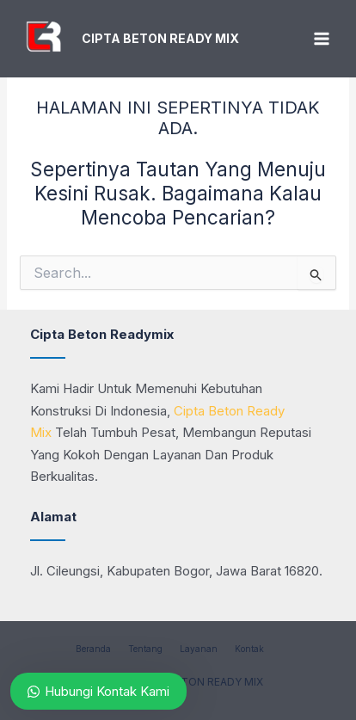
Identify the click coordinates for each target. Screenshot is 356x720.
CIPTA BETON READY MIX (160, 38)
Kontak (249, 648)
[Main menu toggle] (321, 39)
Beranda (93, 648)
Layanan (199, 648)
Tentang (145, 648)
